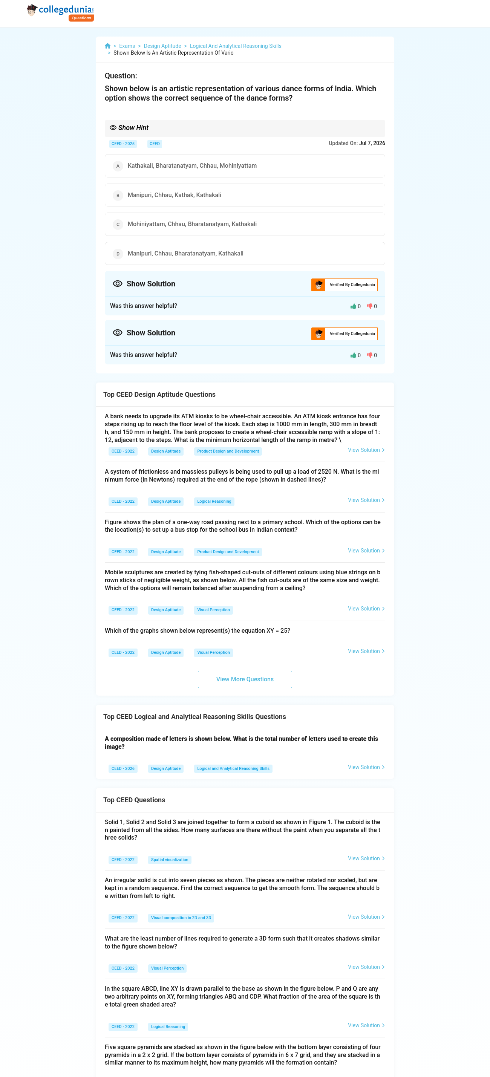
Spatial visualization (169, 859)
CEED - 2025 (123, 143)
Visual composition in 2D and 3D (181, 917)
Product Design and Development (228, 451)
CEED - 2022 (123, 451)
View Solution (366, 450)
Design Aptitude (166, 451)
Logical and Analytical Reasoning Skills (233, 768)
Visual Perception (213, 609)
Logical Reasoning (214, 501)
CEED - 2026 (123, 768)
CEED (155, 143)
